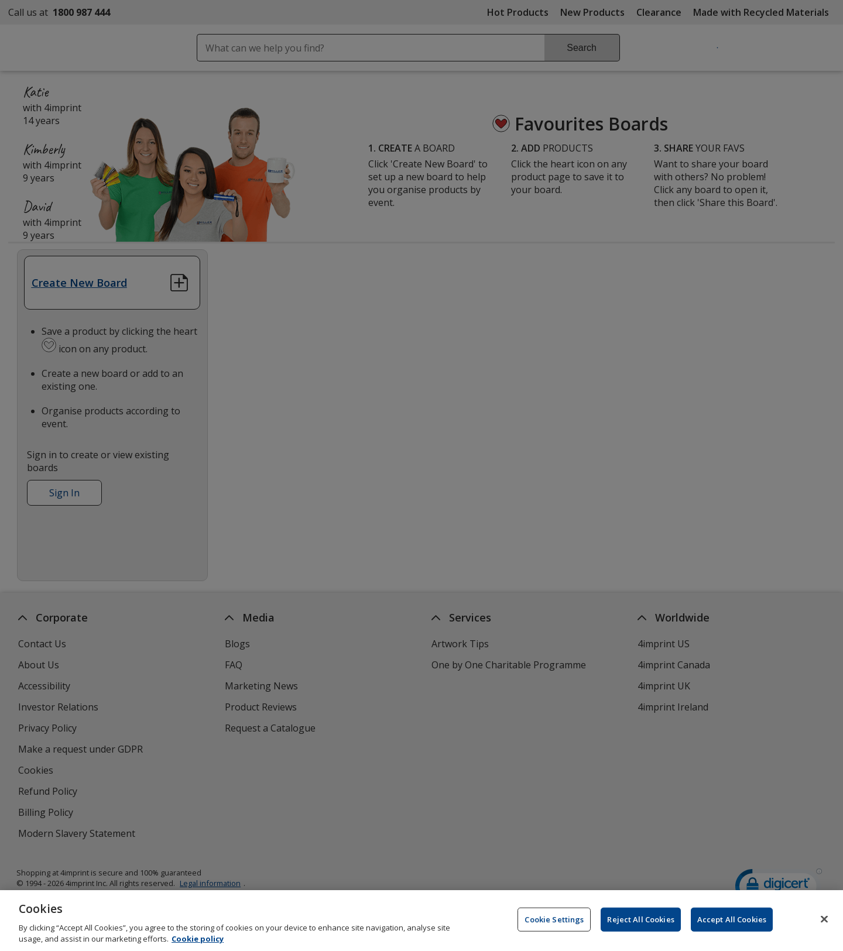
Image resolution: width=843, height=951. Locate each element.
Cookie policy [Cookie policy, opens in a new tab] (198, 941)
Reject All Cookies (640, 921)
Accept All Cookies (731, 921)
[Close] (824, 921)
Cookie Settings (554, 921)
